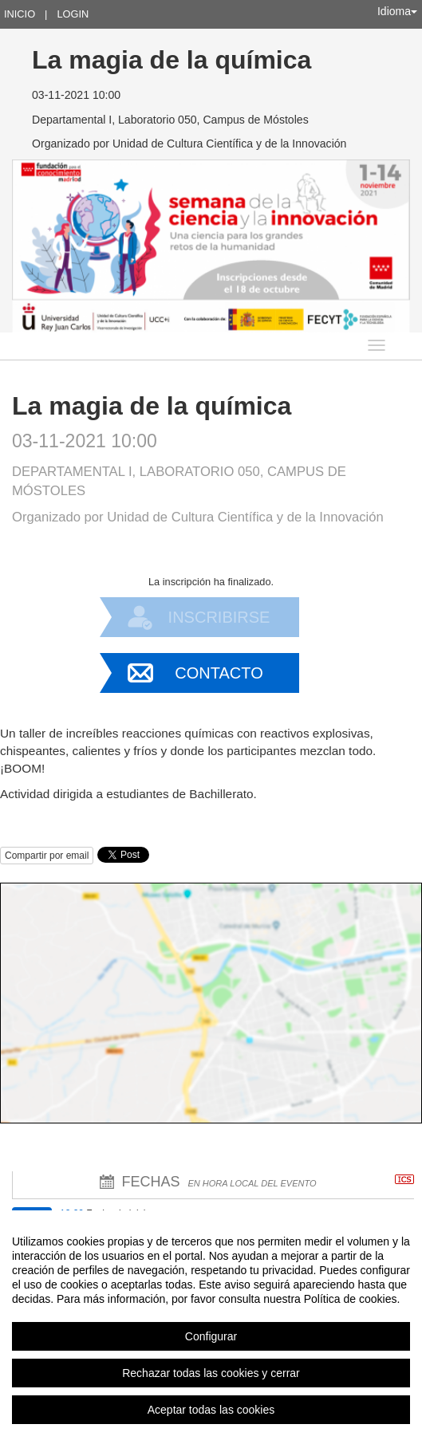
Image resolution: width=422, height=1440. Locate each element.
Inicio (19, 14)
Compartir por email (47, 855)
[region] (211, 1325)
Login (73, 14)
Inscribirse (219, 617)
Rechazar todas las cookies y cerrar (211, 1373)
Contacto (218, 673)
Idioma (397, 11)
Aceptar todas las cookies (211, 1409)
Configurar (211, 1336)
